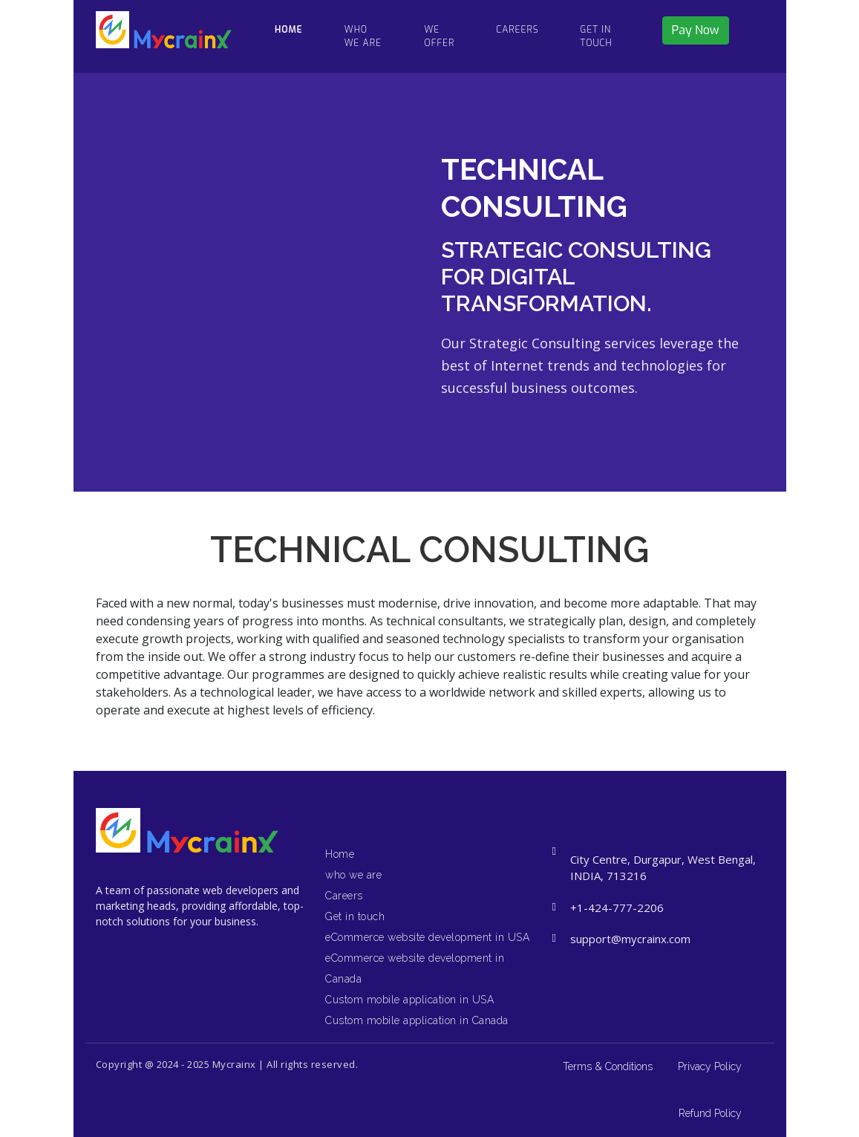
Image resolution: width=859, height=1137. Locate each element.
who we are (363, 36)
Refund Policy (710, 1113)
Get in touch (597, 36)
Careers (344, 896)
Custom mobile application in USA (409, 1000)
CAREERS (517, 30)
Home (339, 854)
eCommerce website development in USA (427, 937)
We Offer (440, 36)
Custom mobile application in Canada (417, 1020)
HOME (289, 30)
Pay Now (695, 30)
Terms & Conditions (608, 1066)
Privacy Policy (710, 1066)
